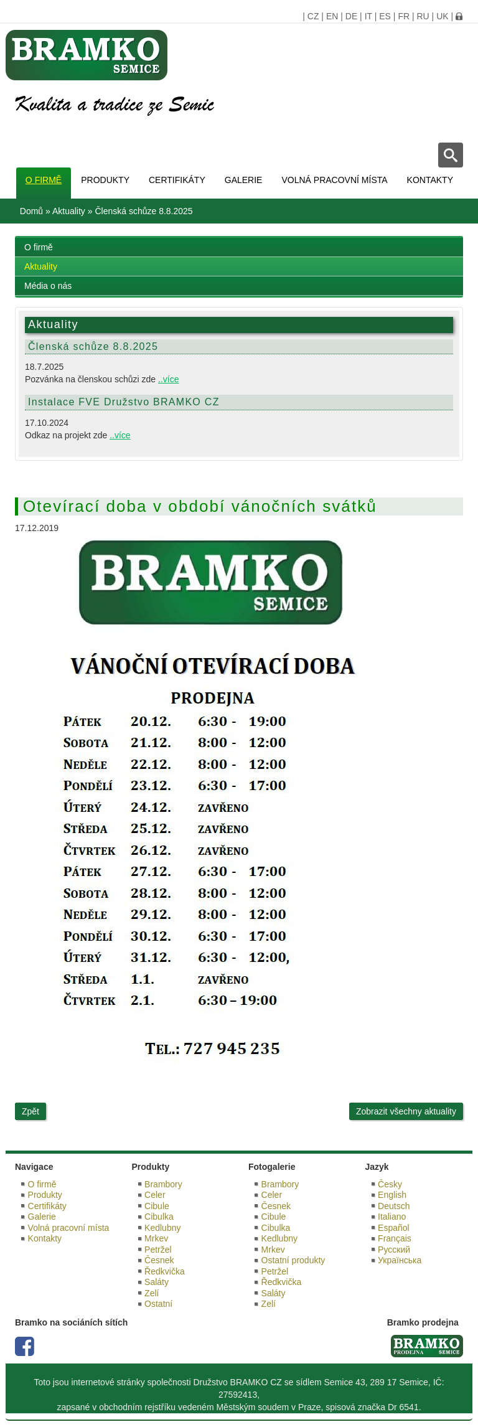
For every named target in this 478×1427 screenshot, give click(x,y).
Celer (154, 1195)
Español (394, 1228)
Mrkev (156, 1238)
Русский (394, 1250)
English (392, 1195)
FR (404, 16)
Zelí (151, 1293)
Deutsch (394, 1206)
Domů (31, 211)
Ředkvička (164, 1271)
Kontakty (430, 180)
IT (368, 16)
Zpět (30, 1111)
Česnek (159, 1260)
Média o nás (48, 286)
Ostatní (158, 1304)
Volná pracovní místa (334, 180)
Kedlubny (162, 1228)
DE (351, 16)
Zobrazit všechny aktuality (406, 1111)
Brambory (163, 1184)
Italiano (392, 1217)
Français (394, 1238)
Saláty (156, 1282)
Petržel (158, 1250)
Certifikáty (177, 180)
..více (168, 379)
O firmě (44, 180)
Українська (399, 1260)
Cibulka (159, 1217)
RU (422, 16)
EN (332, 16)
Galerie (244, 180)
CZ (313, 16)
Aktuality (68, 211)
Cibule (156, 1206)
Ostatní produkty (293, 1260)
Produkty (105, 180)
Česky (390, 1184)
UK (442, 16)
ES (385, 16)
